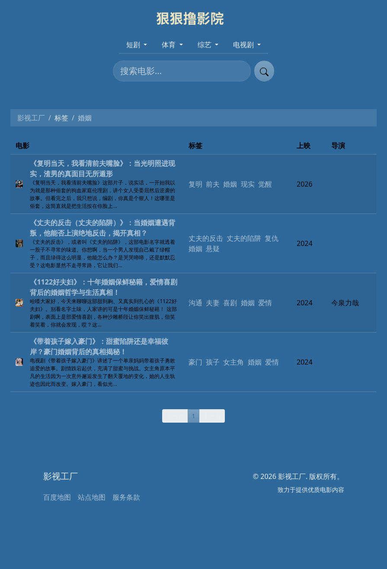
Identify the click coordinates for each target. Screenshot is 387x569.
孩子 (213, 362)
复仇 (271, 238)
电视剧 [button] (244, 44)
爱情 (265, 302)
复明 (195, 184)
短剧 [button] (134, 44)
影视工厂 (31, 118)
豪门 (195, 362)
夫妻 (213, 302)
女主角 (233, 362)
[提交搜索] (264, 71)
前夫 (213, 184)
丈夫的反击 (206, 238)
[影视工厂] (193, 18)
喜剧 (230, 302)
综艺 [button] (205, 44)
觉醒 (265, 184)
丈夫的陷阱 (244, 238)
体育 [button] (169, 44)
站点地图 (92, 497)
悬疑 (213, 248)
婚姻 (230, 184)
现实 (248, 184)
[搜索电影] (182, 71)
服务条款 (126, 497)
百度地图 (57, 497)
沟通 (195, 302)
